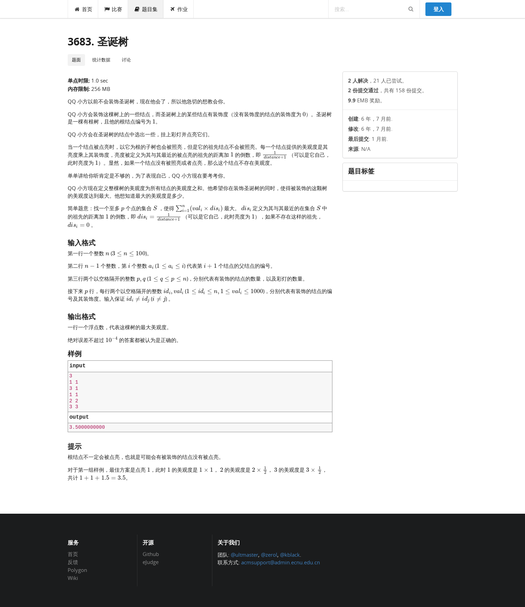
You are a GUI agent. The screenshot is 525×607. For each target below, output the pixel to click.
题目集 (146, 9)
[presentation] (304, 114)
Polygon (77, 569)
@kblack (290, 554)
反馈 (73, 561)
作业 (178, 9)
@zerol (269, 554)
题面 (76, 60)
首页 (83, 9)
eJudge (151, 561)
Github (151, 554)
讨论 (126, 60)
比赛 (113, 9)
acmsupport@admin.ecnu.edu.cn (280, 562)
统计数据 (101, 60)
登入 (438, 9)
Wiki (73, 577)
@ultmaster (244, 554)
